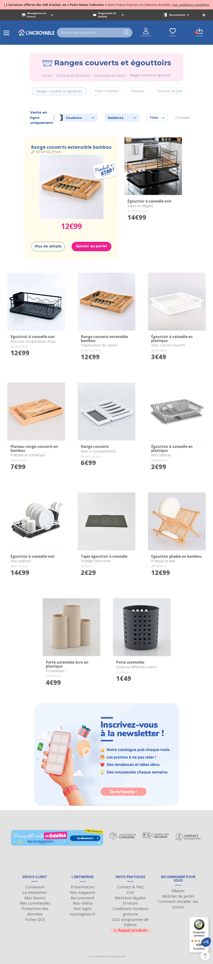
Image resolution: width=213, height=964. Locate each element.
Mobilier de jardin (178, 896)
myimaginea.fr (83, 914)
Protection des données (35, 911)
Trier (157, 118)
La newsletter (34, 892)
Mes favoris (35, 897)
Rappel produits (130, 930)
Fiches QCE (35, 919)
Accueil (47, 75)
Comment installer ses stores (178, 904)
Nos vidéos (83, 903)
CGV (130, 892)
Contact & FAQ (130, 886)
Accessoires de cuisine (110, 75)
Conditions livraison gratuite (130, 911)
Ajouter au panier (91, 246)
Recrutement (179, 14)
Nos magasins (82, 892)
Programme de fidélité (111, 15)
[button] (206, 942)
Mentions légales (130, 897)
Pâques (178, 890)
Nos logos (83, 908)
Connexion (34, 886)
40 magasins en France (40, 15)
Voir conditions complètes (190, 5)
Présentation (82, 886)
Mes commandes (35, 903)
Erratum (130, 903)
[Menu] (206, 919)
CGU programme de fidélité (130, 922)
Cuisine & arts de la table (73, 75)
